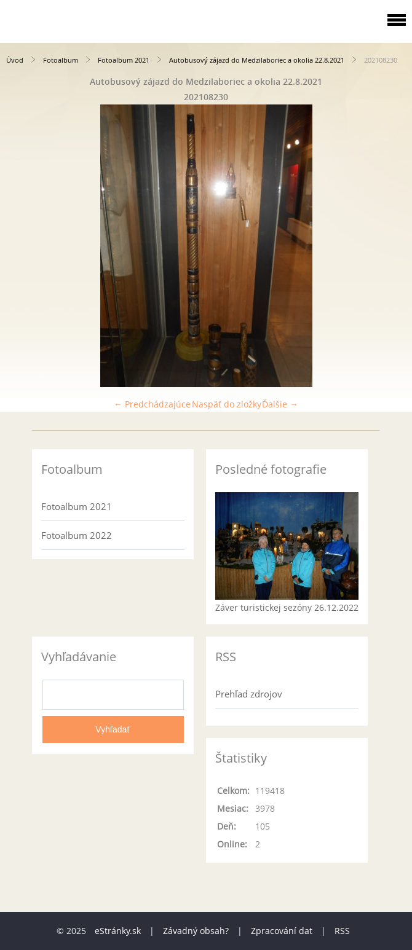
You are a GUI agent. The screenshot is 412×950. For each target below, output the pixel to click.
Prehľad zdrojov (248, 694)
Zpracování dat (281, 930)
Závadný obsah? (196, 930)
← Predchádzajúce (152, 404)
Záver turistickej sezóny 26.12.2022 (287, 607)
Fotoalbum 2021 (123, 60)
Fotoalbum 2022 (76, 535)
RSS (342, 930)
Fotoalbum (60, 60)
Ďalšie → (280, 404)
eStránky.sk (118, 930)
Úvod (14, 60)
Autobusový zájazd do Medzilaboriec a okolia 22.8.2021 (256, 60)
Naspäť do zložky (226, 404)
